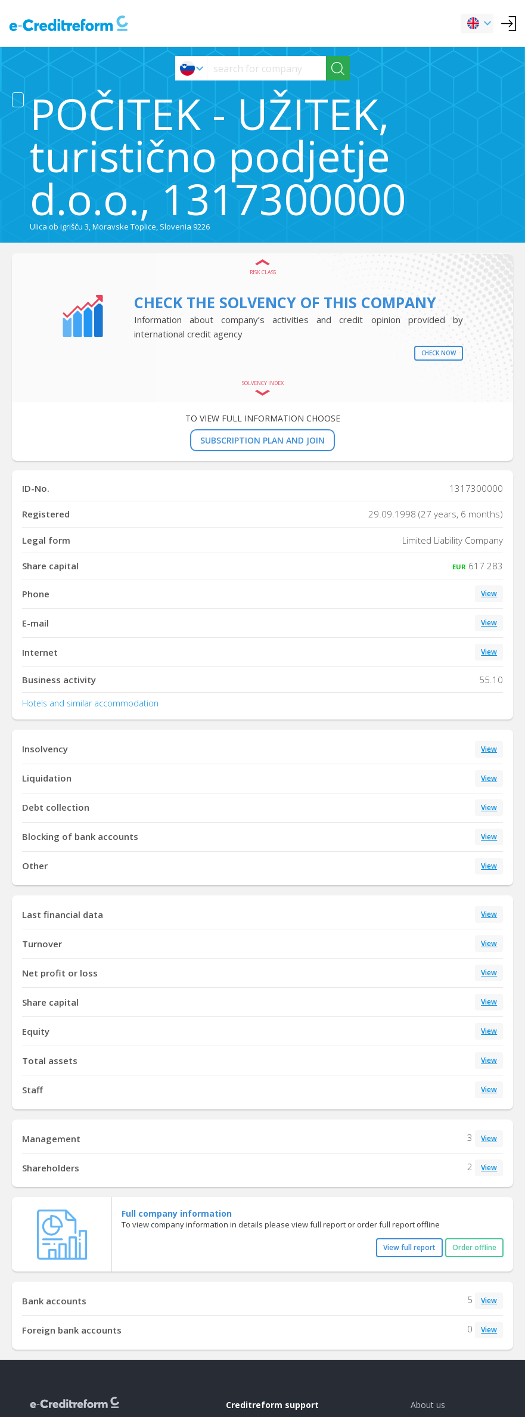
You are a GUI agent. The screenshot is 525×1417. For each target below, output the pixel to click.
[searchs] (266, 68)
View (489, 593)
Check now (438, 353)
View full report (409, 1247)
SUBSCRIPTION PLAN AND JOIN (262, 440)
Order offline (474, 1247)
